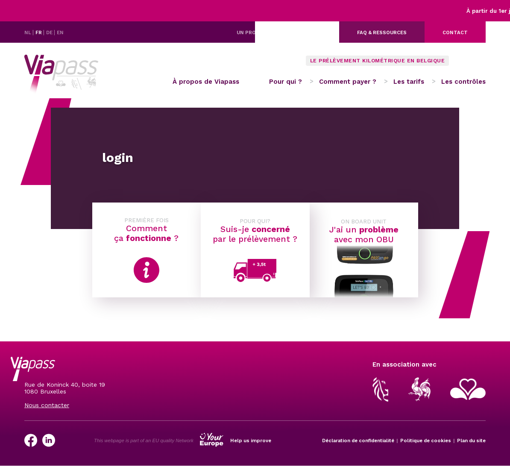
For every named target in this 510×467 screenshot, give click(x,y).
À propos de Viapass (206, 81)
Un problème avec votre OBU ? (279, 32)
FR (39, 32)
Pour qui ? (285, 81)
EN (60, 32)
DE (50, 32)
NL (28, 32)
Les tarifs (408, 81)
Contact (455, 32)
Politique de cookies (425, 441)
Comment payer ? (347, 81)
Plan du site (471, 441)
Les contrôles (463, 81)
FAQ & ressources (382, 32)
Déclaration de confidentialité (358, 441)
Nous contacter (46, 405)
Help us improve (250, 441)
